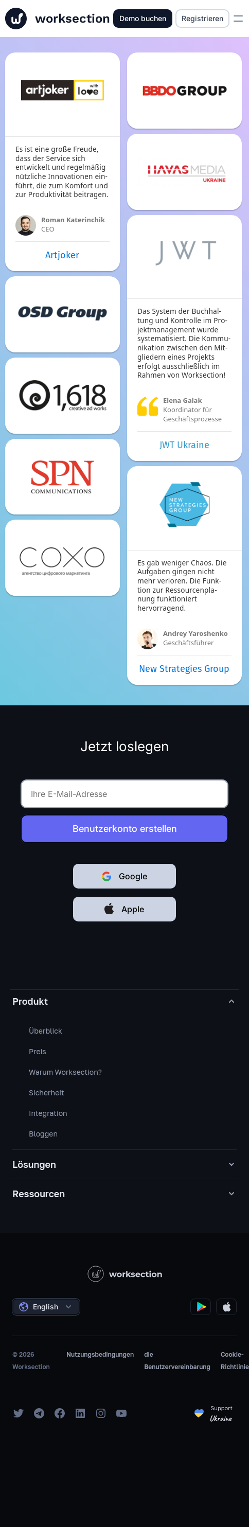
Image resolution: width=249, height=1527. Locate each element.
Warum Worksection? (65, 1072)
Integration (48, 1113)
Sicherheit (46, 1092)
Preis (37, 1051)
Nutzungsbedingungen (100, 1354)
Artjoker (62, 255)
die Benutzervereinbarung (177, 1361)
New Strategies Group (184, 668)
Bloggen (43, 1133)
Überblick (45, 1030)
